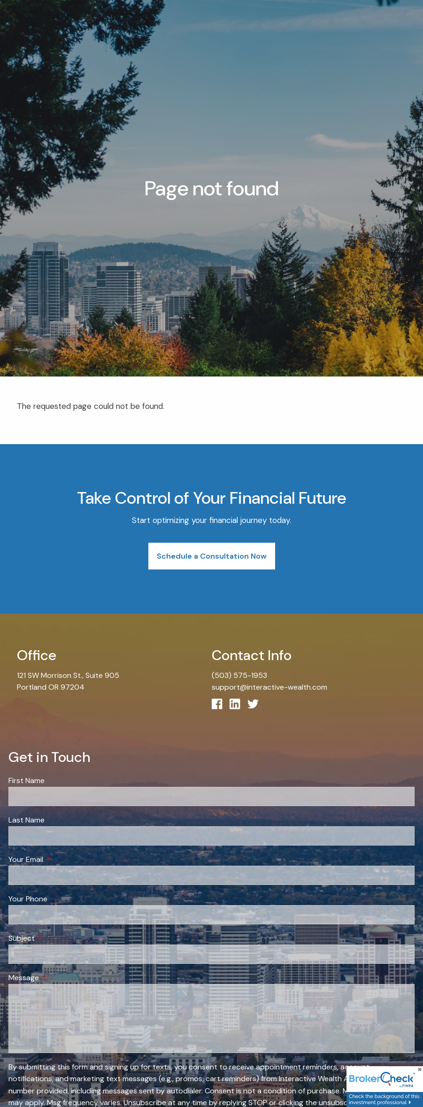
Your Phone (27, 899)
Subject (57, 939)
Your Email (61, 860)
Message (59, 978)
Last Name (26, 820)
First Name (26, 781)
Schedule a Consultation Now (212, 556)
